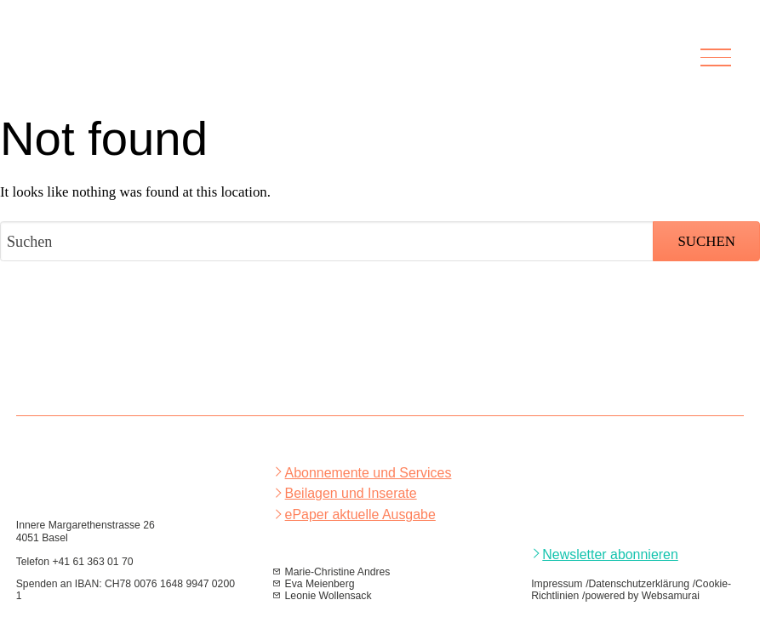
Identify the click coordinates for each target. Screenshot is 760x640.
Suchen (705, 241)
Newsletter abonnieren (609, 554)
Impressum (556, 584)
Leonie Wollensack (328, 596)
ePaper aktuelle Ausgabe (360, 514)
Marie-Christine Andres (338, 572)
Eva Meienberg (320, 584)
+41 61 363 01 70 (92, 562)
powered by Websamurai (642, 596)
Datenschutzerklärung (639, 584)
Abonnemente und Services (368, 473)
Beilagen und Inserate (351, 493)
